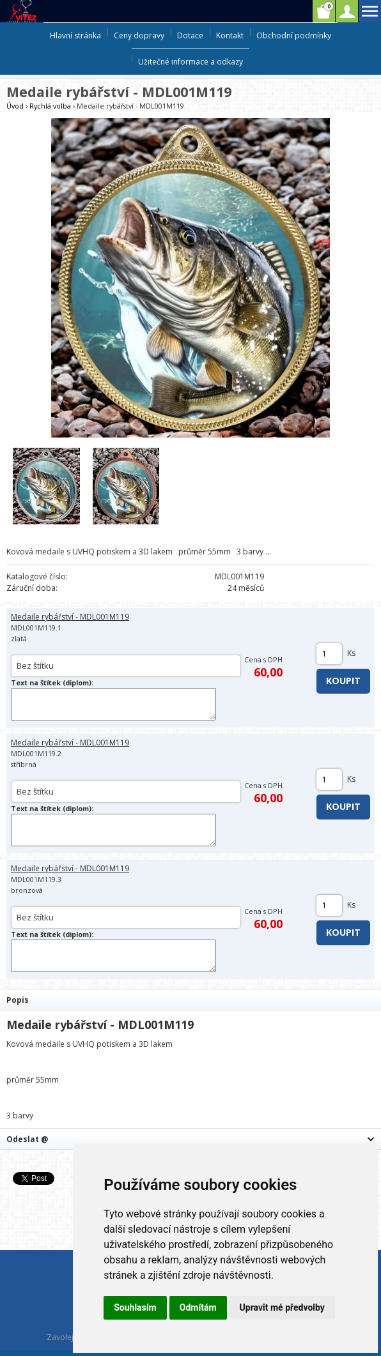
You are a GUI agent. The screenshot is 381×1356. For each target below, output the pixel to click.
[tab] (190, 999)
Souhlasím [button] (135, 1307)
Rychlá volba (50, 105)
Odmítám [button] (198, 1307)
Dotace (190, 35)
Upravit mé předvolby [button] (282, 1307)
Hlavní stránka (75, 35)
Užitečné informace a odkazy (190, 61)
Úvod (15, 105)
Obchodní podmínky (293, 35)
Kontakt (230, 35)
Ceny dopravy (139, 35)
